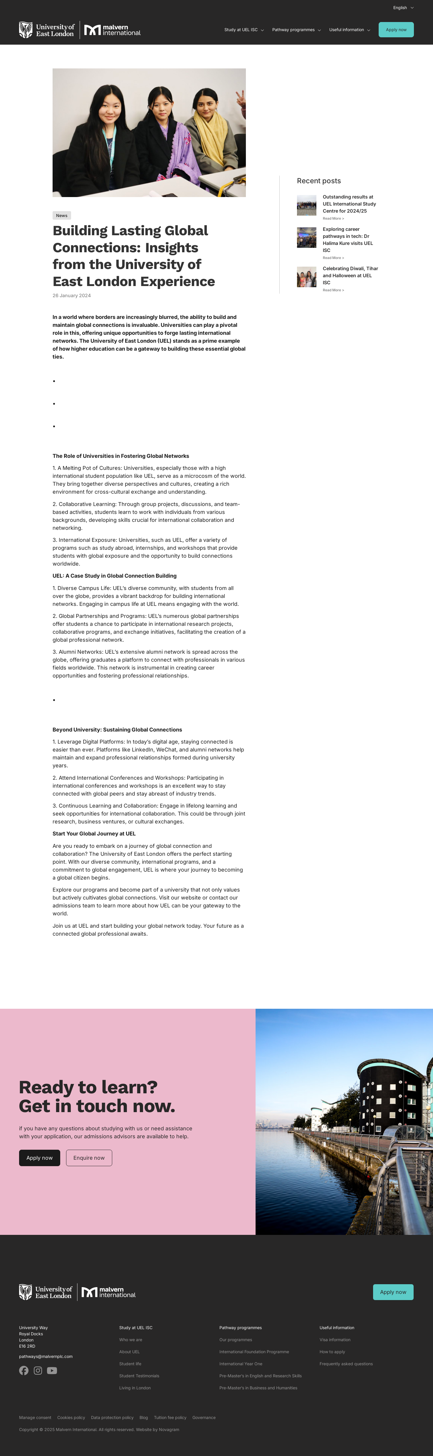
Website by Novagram (157, 1429)
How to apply (332, 1351)
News (62, 215)
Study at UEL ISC (244, 30)
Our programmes (235, 1339)
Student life (130, 1363)
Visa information (335, 1339)
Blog (144, 1417)
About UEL (129, 1351)
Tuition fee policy (170, 1417)
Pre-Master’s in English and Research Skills (260, 1375)
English (400, 7)
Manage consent (35, 1417)
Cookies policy (71, 1417)
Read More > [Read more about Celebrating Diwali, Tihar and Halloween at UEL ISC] (333, 290)
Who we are (130, 1339)
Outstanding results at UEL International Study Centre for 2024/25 (349, 204)
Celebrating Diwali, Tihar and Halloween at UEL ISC (350, 275)
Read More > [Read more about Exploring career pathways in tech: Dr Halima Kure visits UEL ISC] (333, 257)
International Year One (240, 1363)
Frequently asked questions (346, 1363)
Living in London (135, 1387)
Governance (204, 1417)
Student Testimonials (139, 1375)
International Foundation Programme (254, 1351)
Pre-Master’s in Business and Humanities (258, 1387)
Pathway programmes (296, 30)
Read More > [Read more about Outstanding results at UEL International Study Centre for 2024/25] (333, 218)
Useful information (349, 30)
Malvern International (76, 1429)
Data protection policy (112, 1417)
